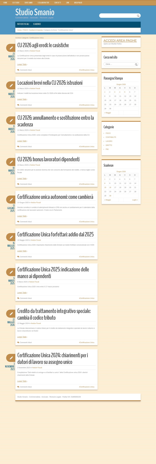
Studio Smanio (34, 12)
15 (105, 187)
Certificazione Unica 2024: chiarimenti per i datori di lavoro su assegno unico (52, 358)
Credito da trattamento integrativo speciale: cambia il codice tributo (54, 314)
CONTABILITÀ (111, 137)
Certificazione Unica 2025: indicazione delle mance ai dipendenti (53, 272)
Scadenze (37, 24)
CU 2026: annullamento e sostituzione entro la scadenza (55, 121)
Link (67, 2)
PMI (107, 149)
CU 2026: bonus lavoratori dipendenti (48, 159)
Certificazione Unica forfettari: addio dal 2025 (55, 234)
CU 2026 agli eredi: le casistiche (43, 45)
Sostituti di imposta (36, 30)
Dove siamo (29, 2)
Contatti (57, 2)
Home (5, 2)
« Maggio (107, 113)
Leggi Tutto (22, 64)
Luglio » (135, 200)
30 (110, 196)
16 (110, 187)
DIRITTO (109, 145)
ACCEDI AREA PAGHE (120, 40)
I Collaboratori (43, 2)
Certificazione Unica (87, 70)
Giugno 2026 (121, 84)
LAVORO (109, 141)
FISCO (25, 30)
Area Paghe (78, 2)
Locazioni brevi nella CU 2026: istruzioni (49, 83)
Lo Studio (15, 2)
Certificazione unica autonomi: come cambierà (55, 197)
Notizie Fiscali (23, 24)
